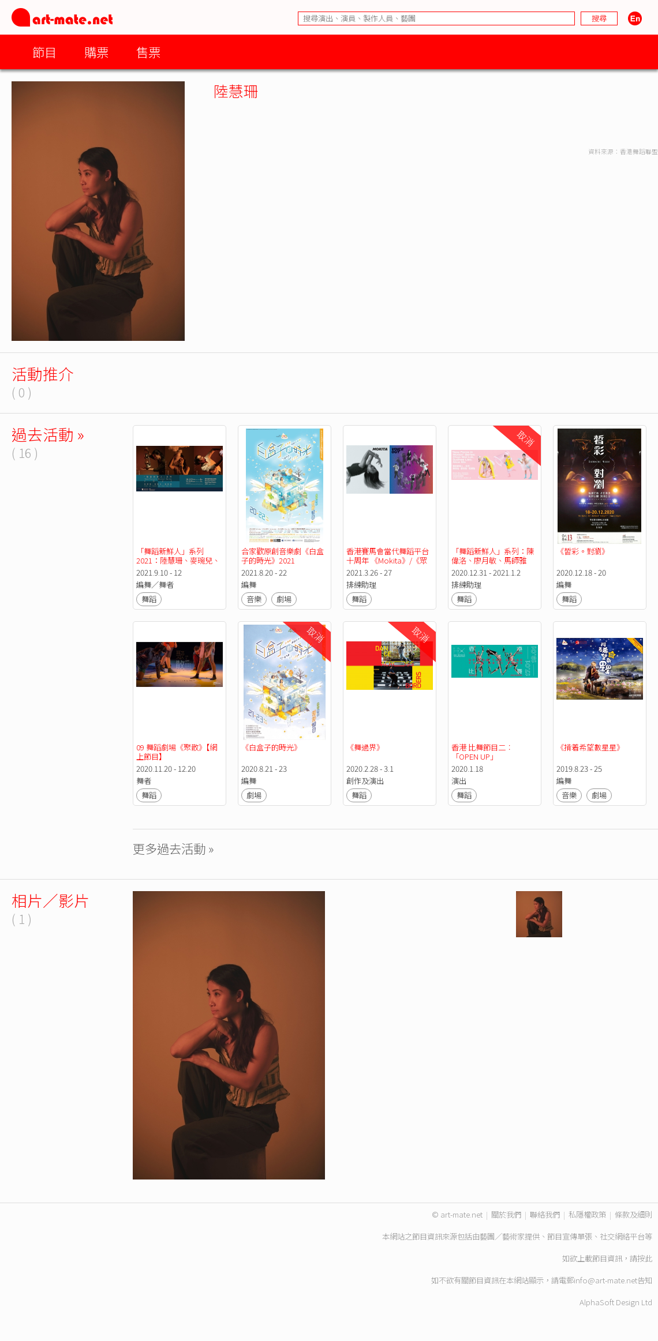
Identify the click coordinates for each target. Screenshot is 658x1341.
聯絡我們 (545, 1214)
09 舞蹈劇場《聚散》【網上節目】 (176, 752)
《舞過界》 (365, 747)
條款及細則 (633, 1214)
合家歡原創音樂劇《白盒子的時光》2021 (282, 556)
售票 (148, 52)
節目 (44, 52)
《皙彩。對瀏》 (583, 551)
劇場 (283, 599)
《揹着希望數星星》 (590, 747)
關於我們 (506, 1214)
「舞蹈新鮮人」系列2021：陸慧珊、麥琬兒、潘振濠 (178, 560)
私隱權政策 (587, 1214)
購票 (96, 52)
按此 (644, 1258)
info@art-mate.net (605, 1280)
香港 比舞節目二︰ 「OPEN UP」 (483, 752)
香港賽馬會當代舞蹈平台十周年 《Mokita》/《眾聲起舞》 (387, 560)
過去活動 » (48, 434)
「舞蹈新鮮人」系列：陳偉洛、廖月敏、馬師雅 (492, 556)
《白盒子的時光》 (271, 747)
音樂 (253, 599)
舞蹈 (148, 599)
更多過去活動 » (173, 848)
